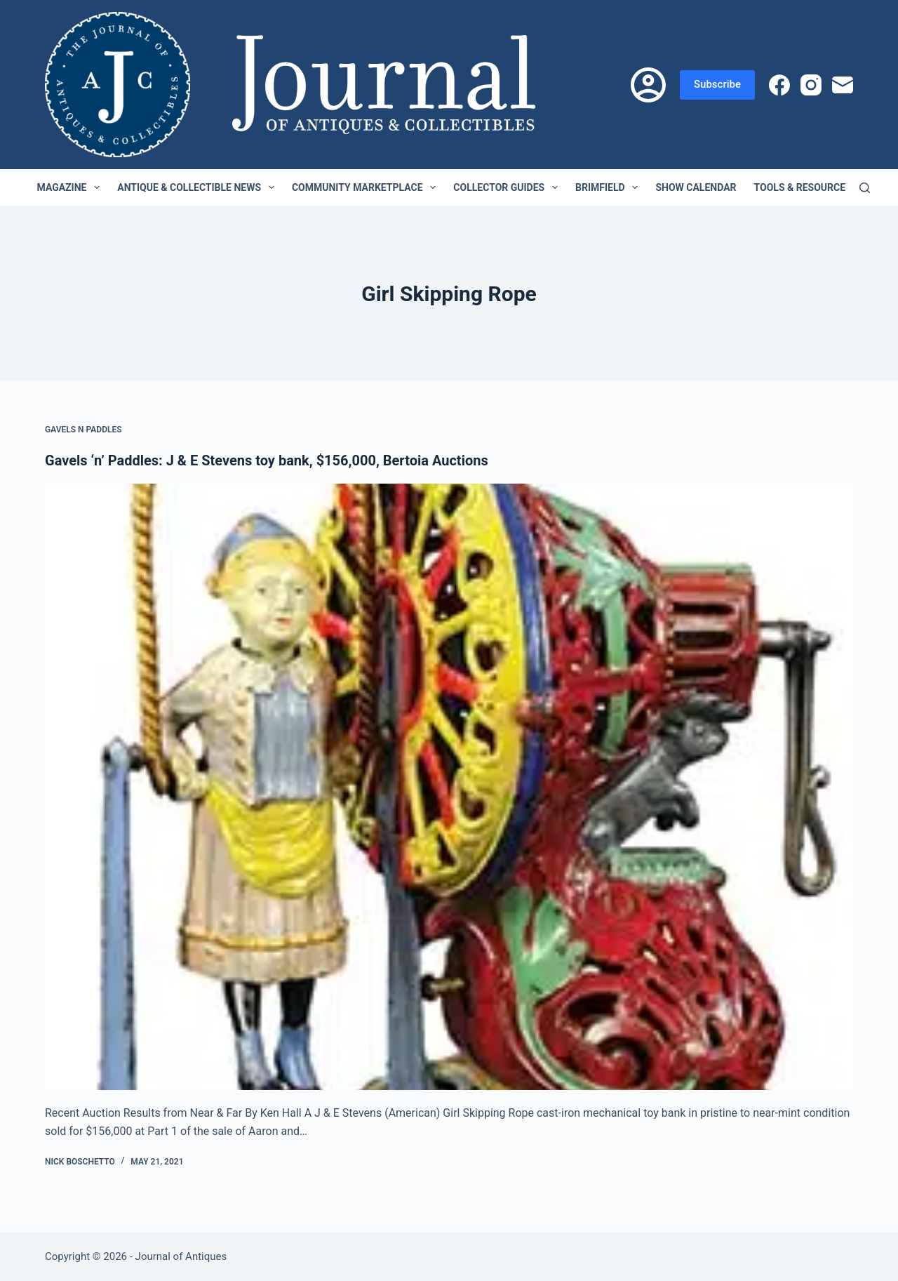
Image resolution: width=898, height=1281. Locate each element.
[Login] (648, 84)
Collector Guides (508, 187)
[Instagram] (811, 84)
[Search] (864, 187)
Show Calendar (695, 187)
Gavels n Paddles (83, 429)
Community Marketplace (366, 187)
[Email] (842, 84)
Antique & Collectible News (198, 187)
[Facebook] (779, 84)
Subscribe (717, 84)
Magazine (71, 187)
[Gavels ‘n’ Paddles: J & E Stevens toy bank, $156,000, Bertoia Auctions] (449, 787)
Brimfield (609, 187)
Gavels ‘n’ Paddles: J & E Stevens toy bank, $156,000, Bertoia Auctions (266, 460)
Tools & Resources (812, 187)
